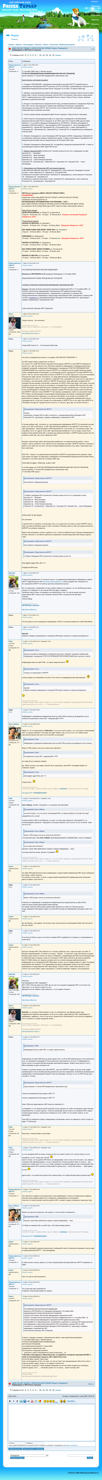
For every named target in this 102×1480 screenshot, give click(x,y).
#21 (23, 1037)
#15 (23, 885)
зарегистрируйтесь (72, 1445)
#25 (23, 1205)
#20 (23, 1005)
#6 (22, 351)
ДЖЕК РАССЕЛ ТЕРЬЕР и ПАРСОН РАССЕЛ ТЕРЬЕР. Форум (34, 48)
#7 (22, 573)
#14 (23, 866)
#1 (22, 65)
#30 (23, 1296)
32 (53, 55)
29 (43, 55)
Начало (11, 44)
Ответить (38, 44)
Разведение (62, 48)
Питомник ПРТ (34, 793)
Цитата (30, 67)
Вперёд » (58, 55)
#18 (23, 945)
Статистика (53, 44)
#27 (23, 1256)
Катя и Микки (14, 724)
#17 (23, 931)
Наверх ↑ (91, 1384)
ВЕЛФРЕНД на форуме (30, 605)
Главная (14, 39)
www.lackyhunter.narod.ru (30, 333)
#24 (23, 1189)
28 (40, 55)
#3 (22, 263)
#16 (23, 916)
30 (47, 55)
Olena (11, 314)
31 (50, 55)
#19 (23, 974)
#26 (23, 1241)
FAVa (10, 641)
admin (11, 866)
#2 (22, 186)
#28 (23, 1270)
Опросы (19, 44)
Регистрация (28, 44)
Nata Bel (12, 573)
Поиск (45, 44)
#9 (22, 627)
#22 (23, 1127)
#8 (22, 615)
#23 (23, 1147)
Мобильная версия (66, 44)
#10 (23, 641)
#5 (22, 339)
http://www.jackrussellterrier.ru (53, 581)
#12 (23, 724)
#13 (23, 798)
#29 (23, 1282)
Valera (11, 1296)
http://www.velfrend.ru (29, 609)
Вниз (92, 49)
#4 (22, 314)
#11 (23, 710)
